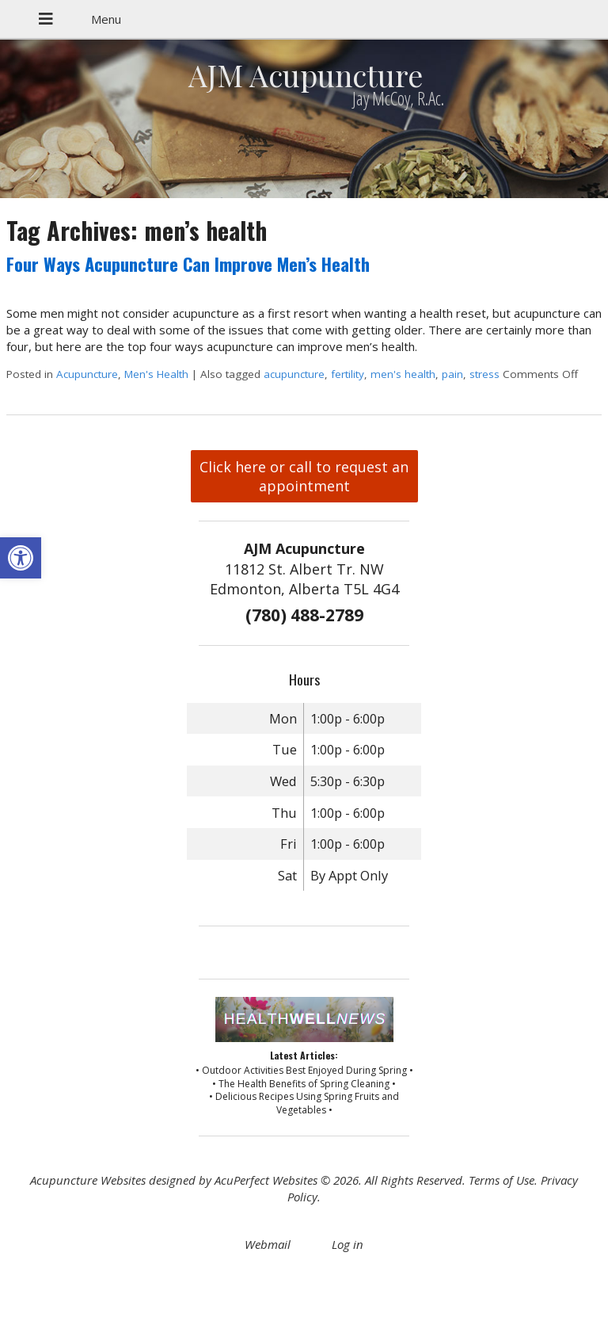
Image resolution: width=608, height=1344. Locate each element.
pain (452, 374)
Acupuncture (87, 374)
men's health (402, 374)
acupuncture (294, 374)
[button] (20, 557)
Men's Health (156, 374)
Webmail (268, 1244)
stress (484, 374)
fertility (347, 374)
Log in (347, 1244)
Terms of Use (501, 1180)
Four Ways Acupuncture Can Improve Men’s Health (188, 263)
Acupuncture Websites (88, 1180)
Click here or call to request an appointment (304, 476)
